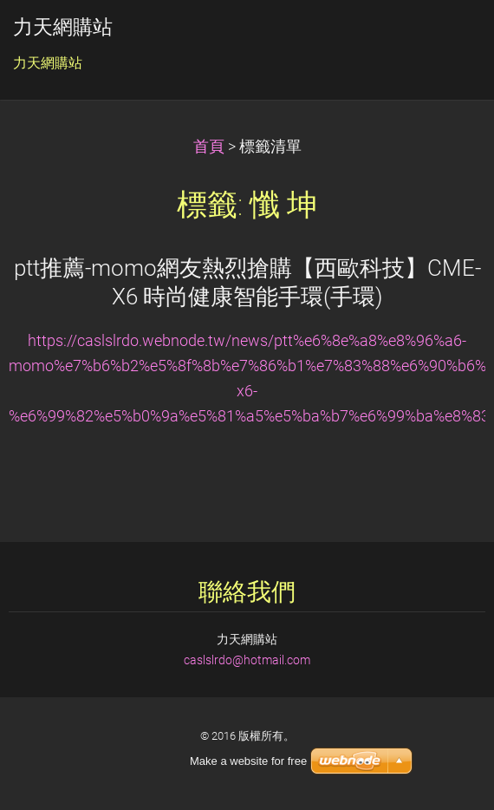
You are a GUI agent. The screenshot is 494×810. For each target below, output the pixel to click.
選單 (446, 39)
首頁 (208, 146)
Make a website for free (248, 761)
